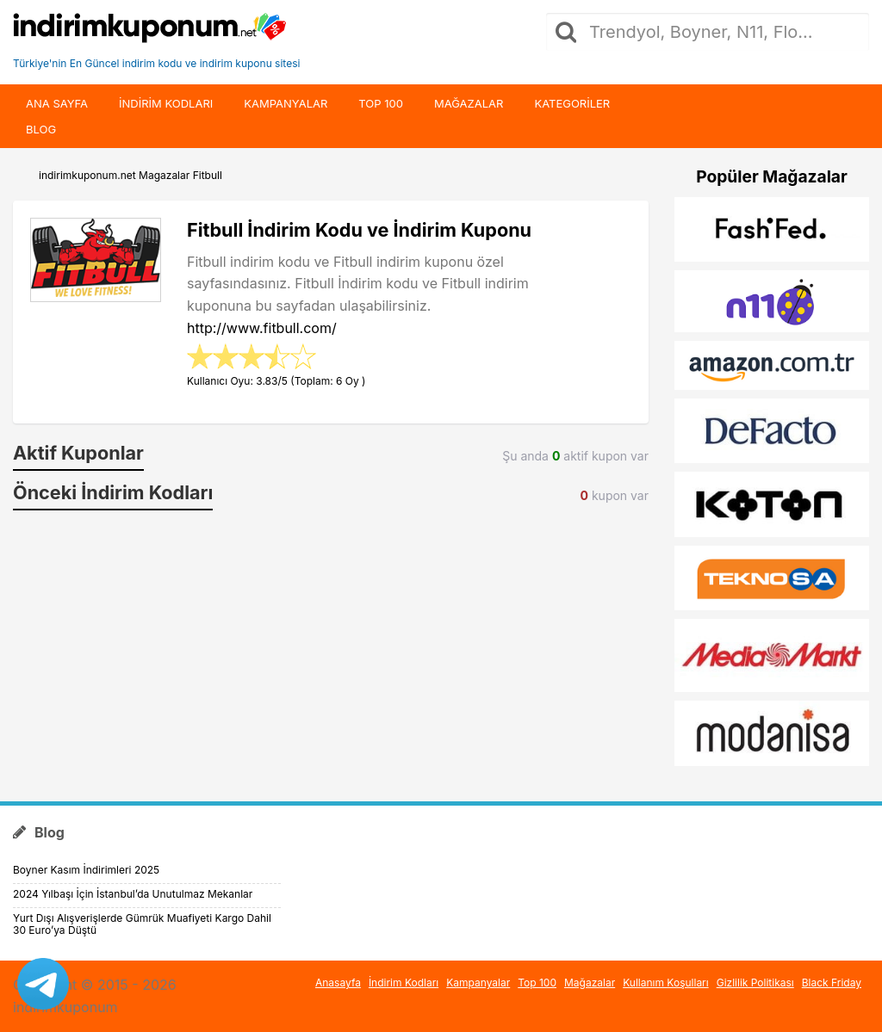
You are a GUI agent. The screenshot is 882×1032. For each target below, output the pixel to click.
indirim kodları (166, 103)
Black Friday (831, 982)
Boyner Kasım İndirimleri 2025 (86, 869)
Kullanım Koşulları (666, 982)
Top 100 (380, 103)
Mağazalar (468, 103)
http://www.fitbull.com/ (262, 328)
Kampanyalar (285, 103)
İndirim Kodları (403, 982)
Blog (41, 129)
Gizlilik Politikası (755, 982)
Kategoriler (572, 103)
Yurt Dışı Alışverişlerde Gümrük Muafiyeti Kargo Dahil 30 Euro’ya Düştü (142, 923)
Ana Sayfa (57, 103)
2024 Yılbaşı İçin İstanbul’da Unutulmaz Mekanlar (132, 893)
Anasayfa (338, 982)
